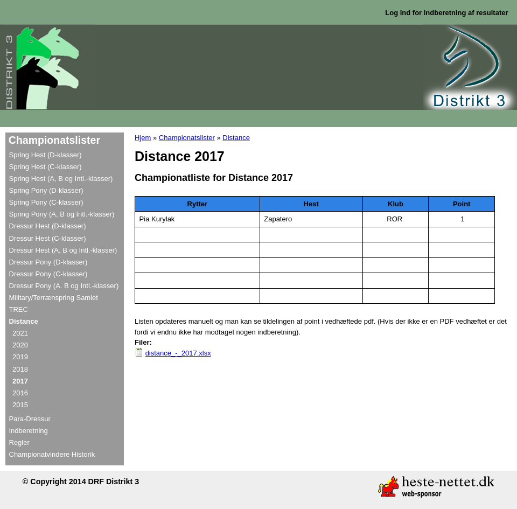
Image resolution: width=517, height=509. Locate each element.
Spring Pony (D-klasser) (46, 190)
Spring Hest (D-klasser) (45, 155)
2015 (20, 405)
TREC (18, 309)
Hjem (143, 138)
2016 (20, 393)
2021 (20, 333)
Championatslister (187, 138)
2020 (20, 345)
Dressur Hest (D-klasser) (47, 226)
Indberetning (28, 431)
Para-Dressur (30, 419)
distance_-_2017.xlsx (178, 353)
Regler (19, 442)
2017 (20, 381)
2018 (20, 369)
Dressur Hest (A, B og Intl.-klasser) (63, 250)
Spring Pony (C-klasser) (46, 202)
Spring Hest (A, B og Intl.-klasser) (61, 179)
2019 (20, 357)
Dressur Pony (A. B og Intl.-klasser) (64, 286)
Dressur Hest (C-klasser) (47, 238)
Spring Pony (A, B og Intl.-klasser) (62, 214)
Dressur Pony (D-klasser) (48, 262)
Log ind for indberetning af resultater (446, 13)
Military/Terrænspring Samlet (53, 298)
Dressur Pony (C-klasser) (48, 274)
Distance (236, 138)
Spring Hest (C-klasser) (45, 167)
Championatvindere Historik (52, 454)
